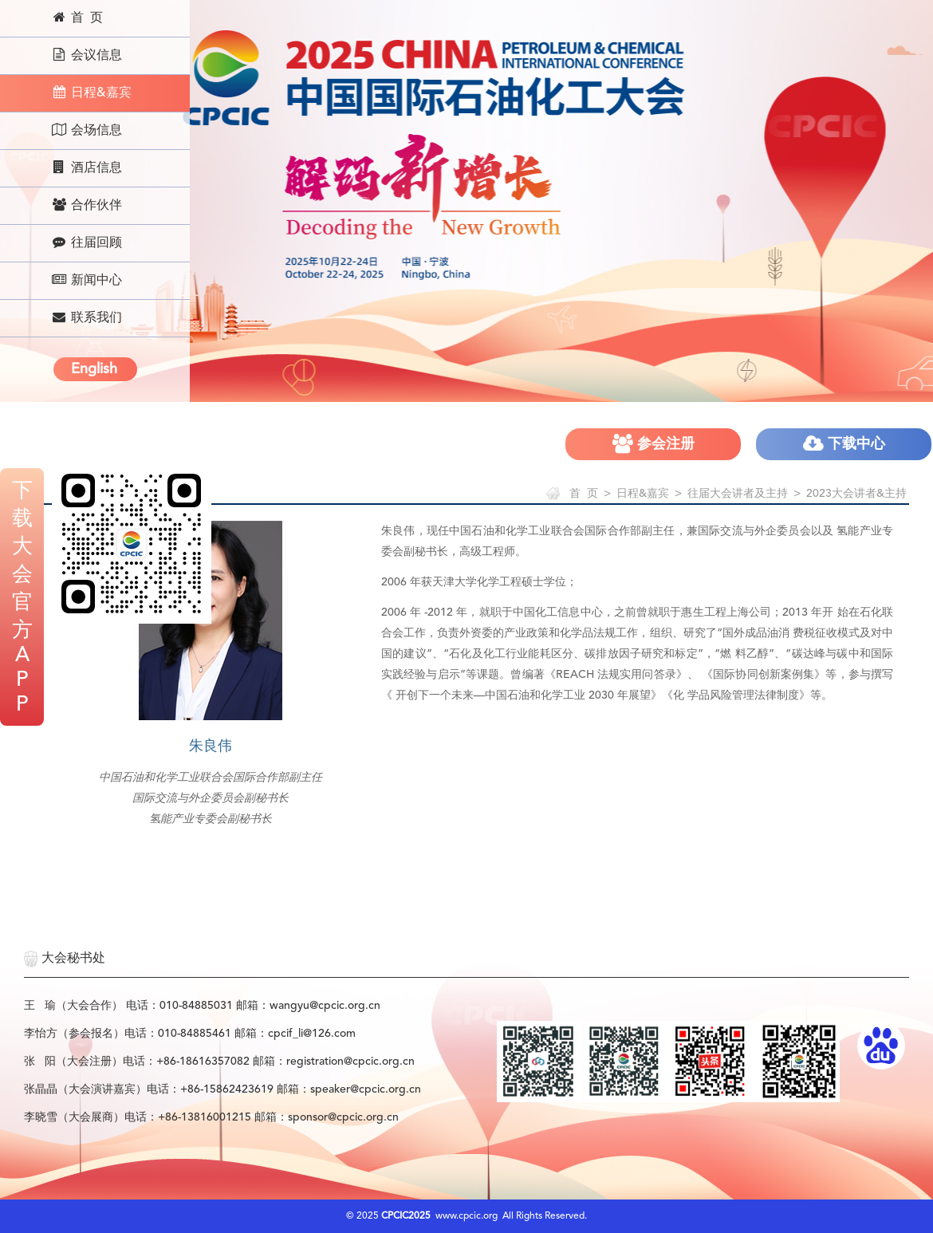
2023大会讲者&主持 (856, 493)
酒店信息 (86, 167)
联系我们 (86, 317)
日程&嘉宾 (91, 92)
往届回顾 (86, 242)
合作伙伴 (86, 205)
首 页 (77, 17)
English (94, 369)
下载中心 (844, 443)
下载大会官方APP (22, 598)
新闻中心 (86, 280)
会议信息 (86, 55)
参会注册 (653, 443)
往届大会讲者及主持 (737, 493)
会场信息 (86, 130)
